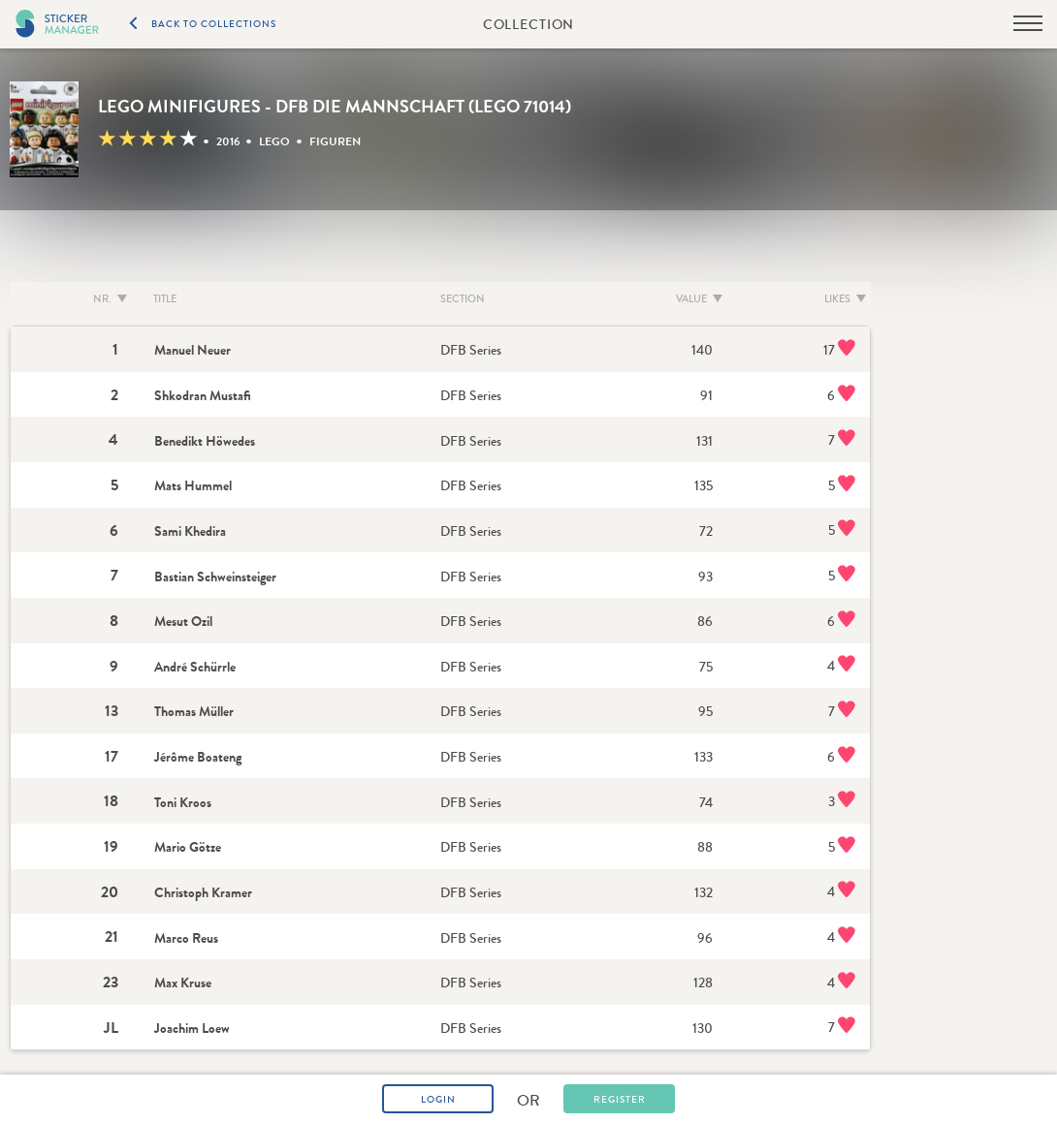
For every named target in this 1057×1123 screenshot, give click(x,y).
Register (619, 1100)
